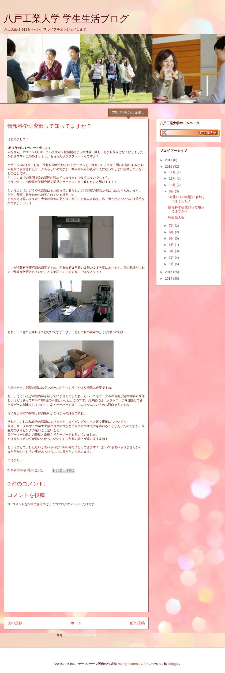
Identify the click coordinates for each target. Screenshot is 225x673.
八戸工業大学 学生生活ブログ (66, 18)
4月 (172, 245)
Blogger (173, 664)
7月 (172, 225)
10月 (172, 185)
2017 (169, 160)
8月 (172, 191)
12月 (172, 172)
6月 (172, 232)
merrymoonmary (130, 664)
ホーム (76, 622)
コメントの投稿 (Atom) (80, 635)
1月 (172, 264)
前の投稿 (137, 622)
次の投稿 (15, 622)
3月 (172, 251)
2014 (169, 278)
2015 (169, 272)
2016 (169, 166)
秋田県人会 (176, 217)
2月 (172, 257)
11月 (172, 178)
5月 (172, 238)
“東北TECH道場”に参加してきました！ (186, 199)
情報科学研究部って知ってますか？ (186, 209)
